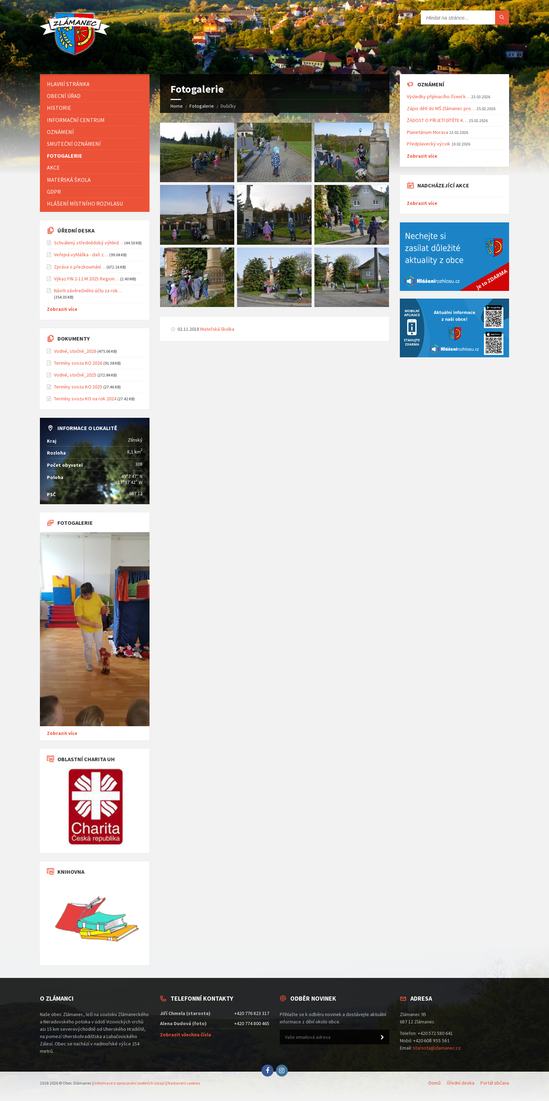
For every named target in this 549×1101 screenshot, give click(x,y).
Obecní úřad (64, 95)
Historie (59, 107)
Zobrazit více (62, 309)
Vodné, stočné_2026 (75, 351)
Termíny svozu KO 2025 (78, 387)
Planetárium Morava (427, 132)
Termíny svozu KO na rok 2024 (85, 398)
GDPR (54, 191)
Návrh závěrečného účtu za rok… (88, 290)
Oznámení (60, 131)
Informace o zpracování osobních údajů (129, 1083)
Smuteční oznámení (74, 143)
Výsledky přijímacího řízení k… (438, 96)
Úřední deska (460, 1083)
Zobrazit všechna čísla (185, 1034)
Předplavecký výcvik (428, 144)
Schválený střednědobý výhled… (88, 242)
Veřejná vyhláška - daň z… (81, 254)
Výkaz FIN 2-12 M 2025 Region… (86, 279)
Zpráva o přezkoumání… (79, 267)
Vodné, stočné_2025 (75, 375)
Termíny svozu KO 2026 (78, 363)
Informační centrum (76, 119)
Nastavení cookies (183, 1083)
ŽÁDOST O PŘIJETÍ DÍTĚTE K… (437, 120)
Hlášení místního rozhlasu (85, 203)
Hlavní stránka (68, 83)
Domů (435, 1083)
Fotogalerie (201, 106)
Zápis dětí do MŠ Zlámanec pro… (441, 108)
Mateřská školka (217, 329)
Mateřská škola (69, 179)
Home (177, 106)
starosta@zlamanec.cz (437, 1048)
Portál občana (494, 1083)
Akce (53, 167)
